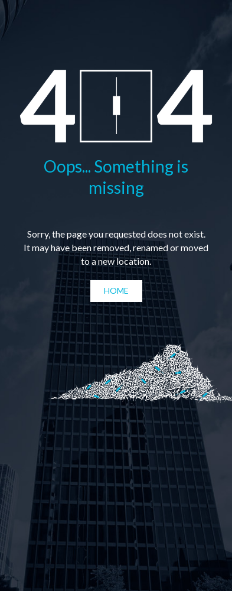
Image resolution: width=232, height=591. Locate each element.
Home (116, 290)
